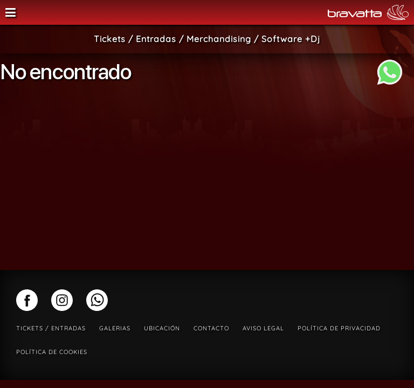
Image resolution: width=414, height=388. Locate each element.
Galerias (114, 328)
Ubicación (162, 328)
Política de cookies (51, 352)
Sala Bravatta (193, 13)
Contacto (211, 328)
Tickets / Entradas (51, 328)
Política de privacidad (339, 328)
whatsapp (97, 300)
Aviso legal (263, 328)
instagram (62, 300)
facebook (27, 300)
